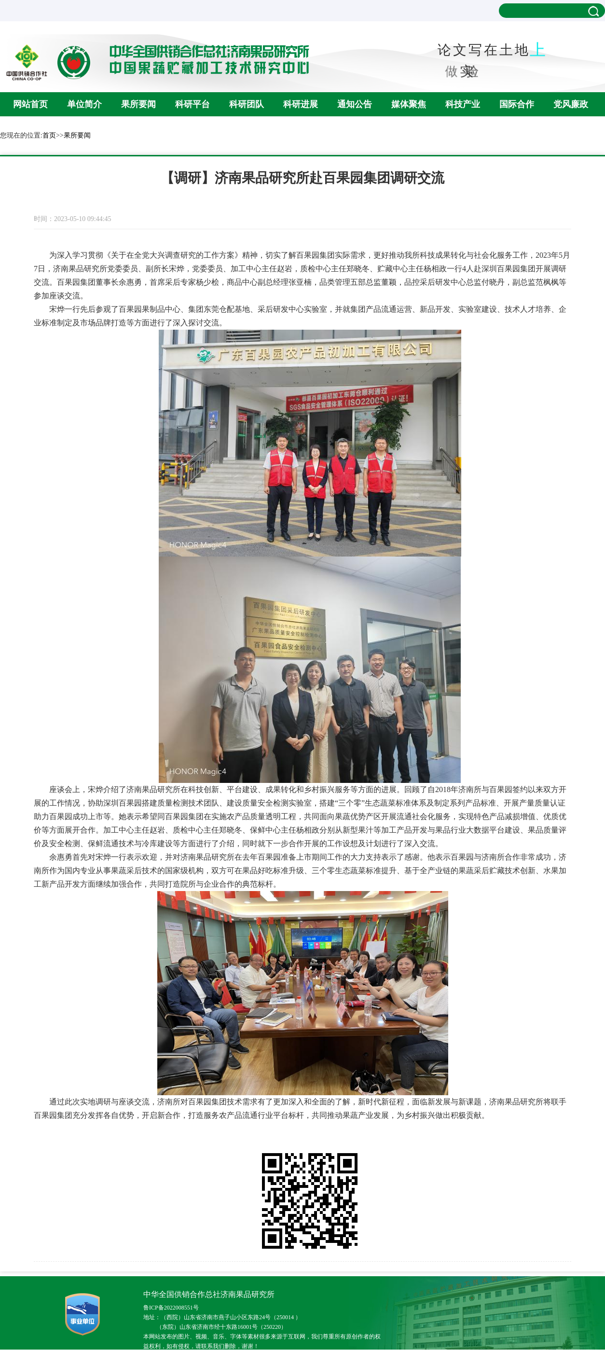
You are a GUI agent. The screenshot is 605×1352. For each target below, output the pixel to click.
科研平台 (192, 104)
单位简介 (84, 104)
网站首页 (30, 104)
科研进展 (300, 104)
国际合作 (516, 104)
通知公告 (354, 104)
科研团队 (246, 104)
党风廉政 (570, 104)
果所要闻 (138, 104)
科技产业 (462, 104)
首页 (49, 135)
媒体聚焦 (408, 104)
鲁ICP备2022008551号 (171, 1307)
